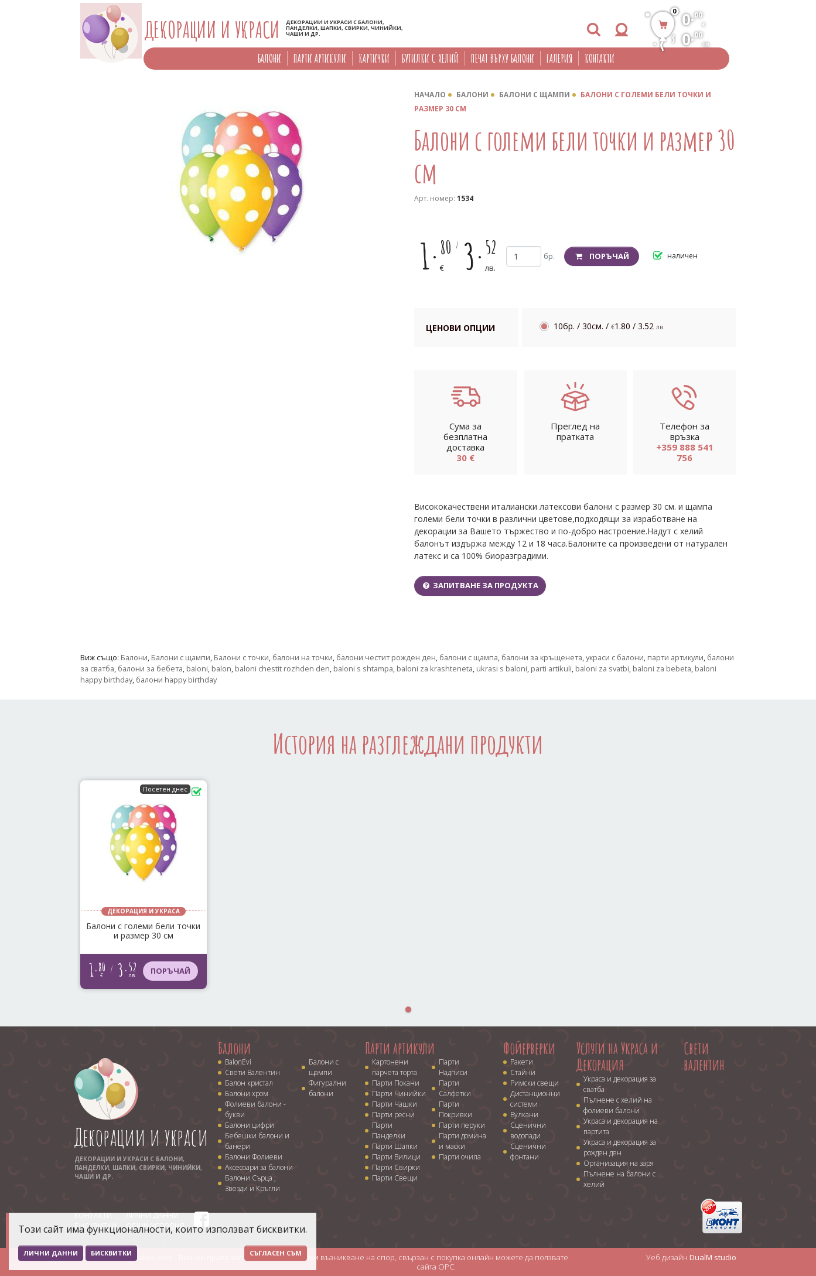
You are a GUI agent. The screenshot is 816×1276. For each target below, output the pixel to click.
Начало (430, 95)
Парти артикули (319, 58)
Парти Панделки (388, 1130)
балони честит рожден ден (386, 657)
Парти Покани (395, 1083)
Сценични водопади (528, 1130)
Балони (269, 58)
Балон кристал (249, 1083)
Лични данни (50, 1252)
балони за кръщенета (541, 657)
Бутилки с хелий (430, 58)
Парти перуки (462, 1125)
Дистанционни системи (535, 1099)
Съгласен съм (276, 1252)
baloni (197, 668)
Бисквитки (111, 1252)
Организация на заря (618, 1163)
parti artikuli (551, 668)
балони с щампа (468, 657)
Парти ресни (393, 1115)
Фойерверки (529, 1048)
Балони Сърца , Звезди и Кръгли (252, 1183)
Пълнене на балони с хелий (619, 1179)
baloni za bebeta (662, 668)
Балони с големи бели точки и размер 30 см (143, 931)
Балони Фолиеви (253, 1157)
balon (221, 668)
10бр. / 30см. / (609, 326)
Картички (374, 58)
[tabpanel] (143, 884)
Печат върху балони (502, 58)
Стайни (522, 1072)
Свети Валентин (252, 1072)
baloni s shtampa (363, 668)
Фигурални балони (327, 1088)
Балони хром (246, 1093)
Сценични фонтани (528, 1151)
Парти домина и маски (462, 1141)
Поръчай (602, 256)
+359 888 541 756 (684, 452)
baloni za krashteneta (435, 668)
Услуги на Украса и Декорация (617, 1056)
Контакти (599, 58)
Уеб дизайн (691, 1257)
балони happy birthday (176, 679)
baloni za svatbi (602, 668)
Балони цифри (249, 1125)
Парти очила (460, 1157)
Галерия (559, 58)
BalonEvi (238, 1062)
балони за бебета (150, 668)
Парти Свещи (395, 1178)
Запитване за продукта (480, 585)
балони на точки (302, 657)
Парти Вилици (396, 1157)
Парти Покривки (455, 1109)
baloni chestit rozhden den (282, 668)
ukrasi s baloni (501, 668)
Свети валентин (704, 1056)
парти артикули (675, 657)
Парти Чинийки (399, 1093)
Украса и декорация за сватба (619, 1084)
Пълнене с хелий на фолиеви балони (617, 1105)
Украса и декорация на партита (620, 1126)
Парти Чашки (394, 1104)
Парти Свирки (396, 1167)
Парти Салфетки (455, 1088)
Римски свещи (534, 1083)
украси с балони (615, 657)
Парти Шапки (395, 1146)
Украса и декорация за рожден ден (619, 1147)
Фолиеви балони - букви (255, 1109)
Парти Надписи (453, 1067)
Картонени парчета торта (394, 1067)
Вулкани (524, 1115)
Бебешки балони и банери (257, 1141)
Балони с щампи (534, 95)
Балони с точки (241, 657)
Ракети (521, 1062)
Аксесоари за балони (259, 1167)
